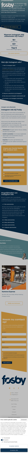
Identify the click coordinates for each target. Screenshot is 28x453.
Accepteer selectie (14, 446)
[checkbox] (5, 438)
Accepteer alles (14, 450)
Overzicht (24, 419)
